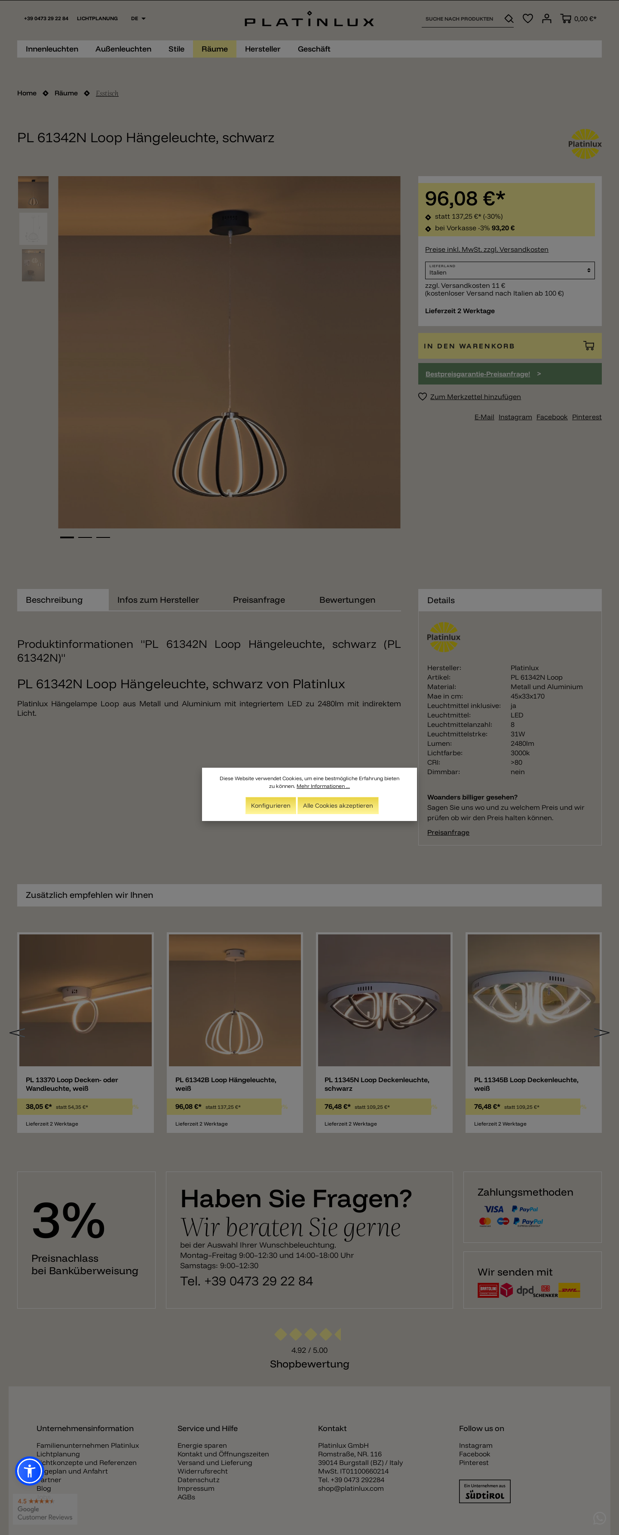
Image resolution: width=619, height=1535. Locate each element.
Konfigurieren (271, 805)
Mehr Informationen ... (323, 786)
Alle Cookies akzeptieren (338, 805)
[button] (29, 1471)
